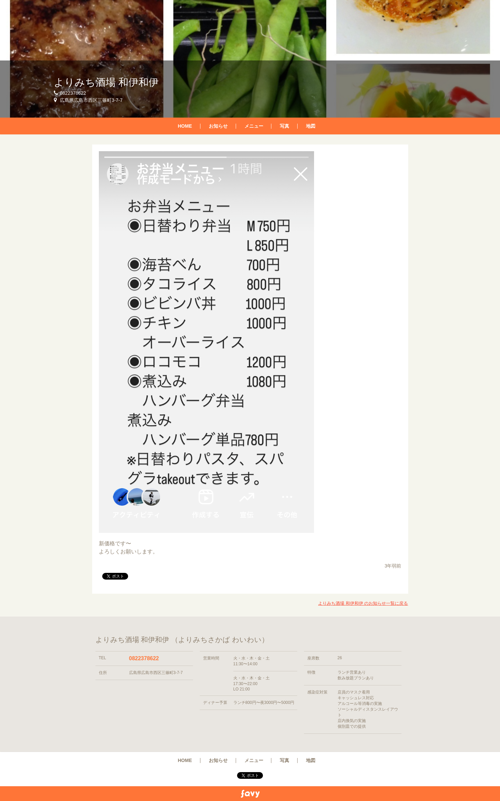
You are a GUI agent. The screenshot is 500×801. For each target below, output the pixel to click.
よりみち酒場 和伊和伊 (106, 82)
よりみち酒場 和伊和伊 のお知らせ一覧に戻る (363, 603)
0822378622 (144, 658)
